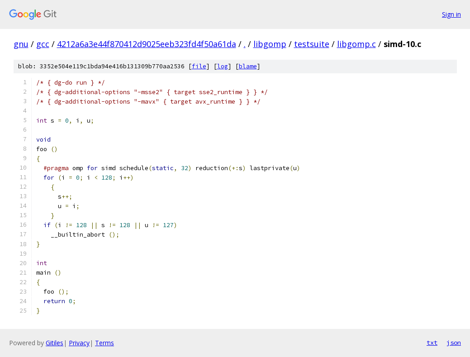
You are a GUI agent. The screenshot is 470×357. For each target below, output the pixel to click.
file (199, 66)
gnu (21, 43)
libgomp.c (356, 43)
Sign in (451, 14)
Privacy (79, 342)
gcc (42, 43)
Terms (104, 342)
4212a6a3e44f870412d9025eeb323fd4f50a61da (146, 43)
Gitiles (54, 342)
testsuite (311, 43)
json (453, 342)
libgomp (269, 43)
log (222, 66)
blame (248, 66)
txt (432, 342)
